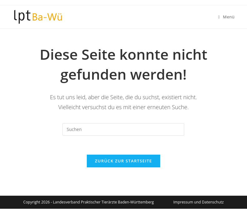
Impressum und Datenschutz (198, 202)
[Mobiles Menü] (226, 17)
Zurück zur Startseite (123, 161)
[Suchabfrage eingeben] (123, 129)
